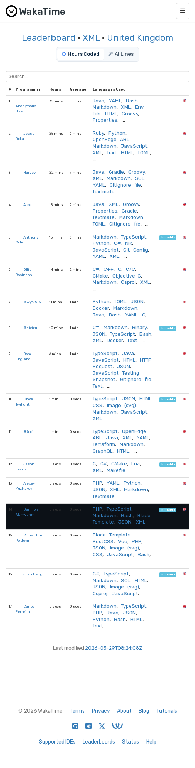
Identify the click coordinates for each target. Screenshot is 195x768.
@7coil (28, 432)
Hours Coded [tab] (81, 54)
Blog (144, 711)
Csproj (128, 282)
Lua (135, 463)
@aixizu (30, 328)
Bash (132, 101)
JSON (137, 301)
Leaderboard (48, 38)
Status (130, 742)
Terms (77, 711)
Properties (105, 120)
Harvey (29, 172)
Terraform (104, 444)
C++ (109, 269)
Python (116, 133)
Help (151, 742)
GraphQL (102, 451)
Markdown (105, 107)
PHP (97, 483)
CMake (100, 276)
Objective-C (126, 276)
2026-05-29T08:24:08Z (113, 648)
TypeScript (133, 237)
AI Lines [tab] (121, 54)
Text (112, 152)
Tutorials (166, 711)
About (124, 711)
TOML (144, 152)
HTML (111, 113)
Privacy (101, 711)
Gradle (116, 172)
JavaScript (134, 146)
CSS (97, 405)
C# (117, 243)
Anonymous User (26, 108)
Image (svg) (121, 405)
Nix (128, 243)
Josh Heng (33, 574)
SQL (139, 178)
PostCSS (103, 541)
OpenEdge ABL (111, 139)
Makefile (116, 470)
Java (98, 101)
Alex (27, 205)
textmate (104, 191)
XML (91, 38)
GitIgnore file (125, 185)
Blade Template (112, 535)
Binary (139, 327)
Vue (122, 541)
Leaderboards (99, 742)
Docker (101, 308)
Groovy (130, 113)
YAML (115, 101)
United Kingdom (140, 38)
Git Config (135, 250)
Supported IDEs (57, 742)
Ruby (98, 133)
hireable (168, 237)
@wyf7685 (32, 302)
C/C (130, 269)
